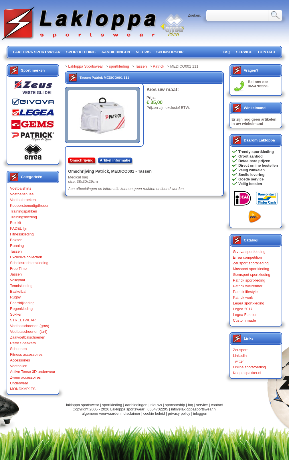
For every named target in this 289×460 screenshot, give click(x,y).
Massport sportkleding (251, 269)
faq (190, 405)
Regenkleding (21, 308)
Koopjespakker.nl (247, 373)
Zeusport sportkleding (251, 263)
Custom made (244, 320)
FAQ (226, 52)
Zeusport (240, 350)
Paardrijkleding (22, 303)
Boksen (16, 240)
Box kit (15, 223)
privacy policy (179, 413)
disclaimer (132, 413)
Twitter (238, 361)
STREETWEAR (23, 320)
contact (267, 52)
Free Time (18, 268)
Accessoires (20, 360)
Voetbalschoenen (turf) (28, 331)
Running (17, 245)
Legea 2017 (242, 309)
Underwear (19, 383)
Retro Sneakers (23, 343)
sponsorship (169, 52)
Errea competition (247, 257)
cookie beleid (154, 413)
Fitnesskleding (22, 234)
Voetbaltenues (21, 194)
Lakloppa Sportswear (85, 66)
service (244, 52)
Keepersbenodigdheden (30, 205)
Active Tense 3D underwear (32, 371)
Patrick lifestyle (245, 292)
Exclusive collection (26, 257)
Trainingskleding (23, 217)
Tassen (16, 251)
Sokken (16, 314)
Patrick (158, 66)
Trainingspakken (23, 211)
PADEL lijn (18, 228)
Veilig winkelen (251, 170)
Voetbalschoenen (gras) (29, 326)
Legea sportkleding (248, 303)
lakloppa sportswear (36, 52)
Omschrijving (82, 160)
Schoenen (18, 349)
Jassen (16, 274)
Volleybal (17, 280)
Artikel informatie (115, 160)
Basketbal (18, 291)
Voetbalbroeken (23, 200)
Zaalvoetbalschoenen (27, 337)
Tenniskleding (21, 286)
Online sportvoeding (249, 367)
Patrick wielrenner (247, 286)
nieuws (143, 52)
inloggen (200, 413)
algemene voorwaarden (101, 413)
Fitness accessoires (26, 354)
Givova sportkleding (249, 251)
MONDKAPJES (22, 389)
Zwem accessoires (25, 377)
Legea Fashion (245, 314)
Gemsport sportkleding (251, 274)
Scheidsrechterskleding (29, 263)
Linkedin (240, 355)
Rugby (15, 297)
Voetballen (18, 366)
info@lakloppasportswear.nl (194, 409)
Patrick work (243, 297)
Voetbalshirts (20, 188)
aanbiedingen (115, 52)
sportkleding (81, 52)
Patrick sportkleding (249, 280)
